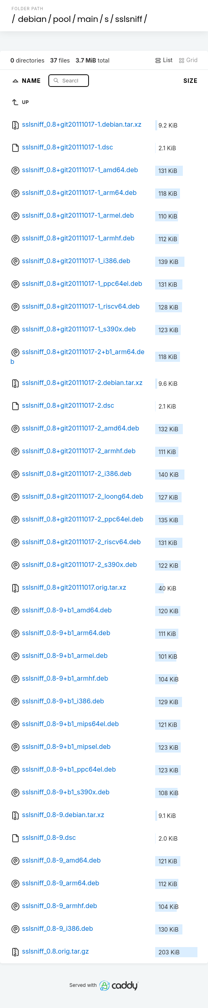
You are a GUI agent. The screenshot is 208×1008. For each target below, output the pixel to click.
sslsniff (128, 19)
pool (62, 19)
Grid (188, 60)
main (87, 19)
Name (32, 80)
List (163, 60)
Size (191, 80)
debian (32, 19)
